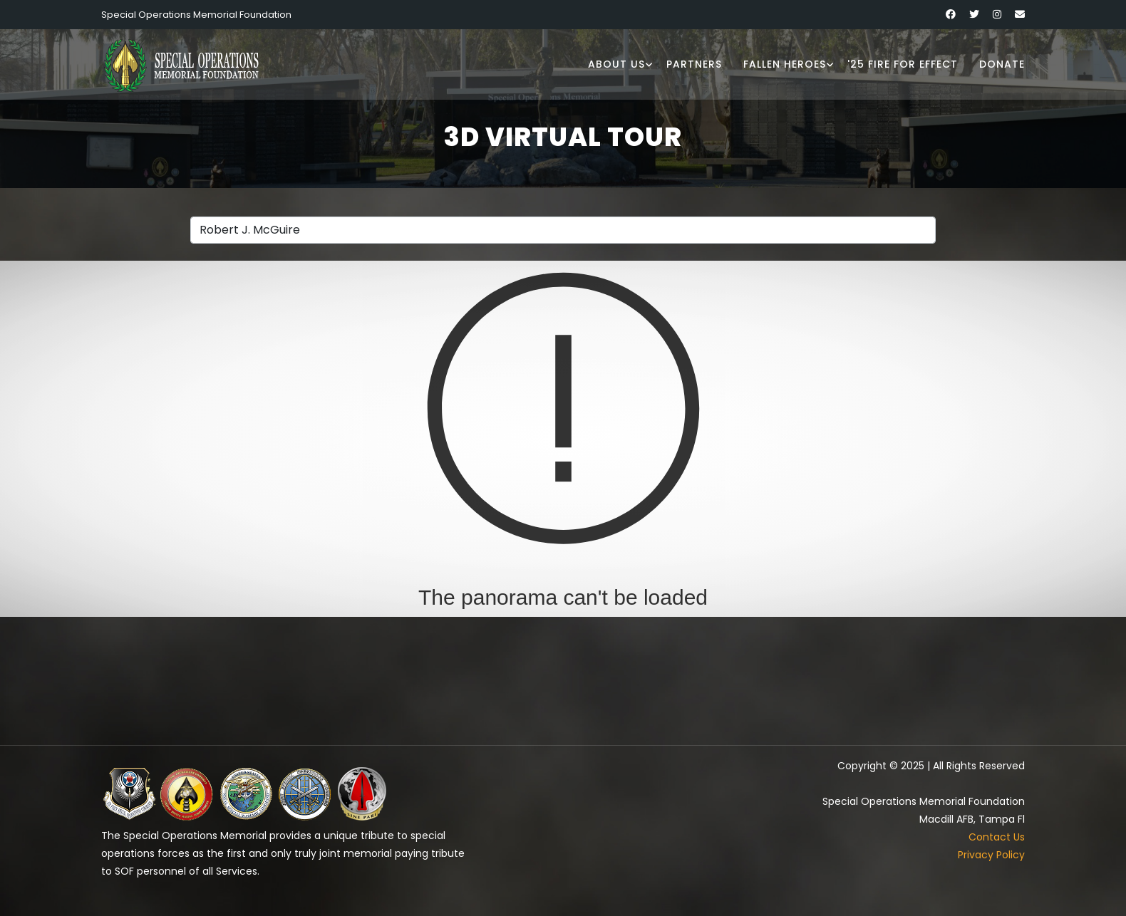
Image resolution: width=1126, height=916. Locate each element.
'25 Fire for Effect (902, 64)
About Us (616, 64)
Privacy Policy (991, 855)
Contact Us (997, 837)
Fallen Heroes (784, 64)
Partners (694, 64)
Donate (1002, 64)
